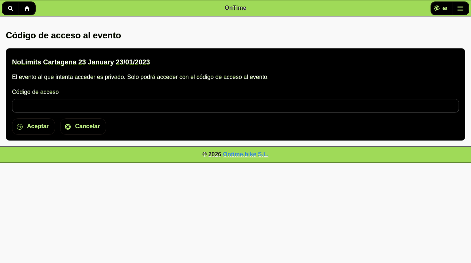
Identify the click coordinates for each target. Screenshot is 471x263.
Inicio (27, 8)
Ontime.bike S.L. (245, 154)
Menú (460, 8)
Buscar (10, 8)
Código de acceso (35, 92)
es (445, 8)
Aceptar (38, 126)
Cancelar (87, 126)
